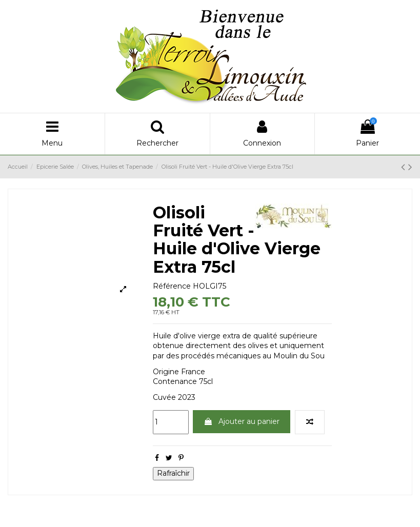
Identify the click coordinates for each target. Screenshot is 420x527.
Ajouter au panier (241, 421)
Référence (172, 286)
